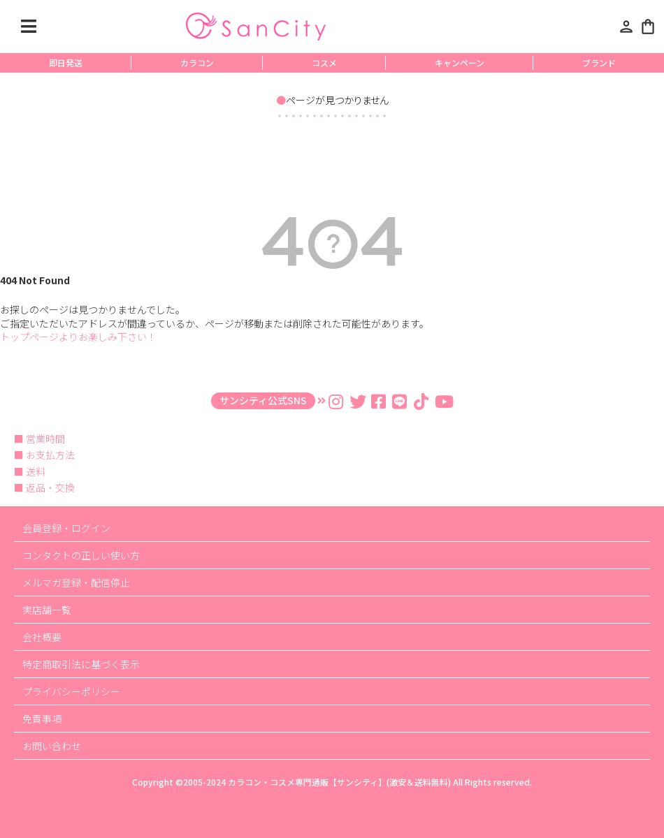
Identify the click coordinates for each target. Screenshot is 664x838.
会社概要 (42, 637)
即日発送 (65, 62)
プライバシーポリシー (71, 691)
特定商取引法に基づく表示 (81, 664)
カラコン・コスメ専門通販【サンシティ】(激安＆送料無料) (339, 782)
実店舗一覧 (46, 610)
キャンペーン (459, 62)
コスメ (324, 62)
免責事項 (42, 719)
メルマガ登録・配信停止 (76, 582)
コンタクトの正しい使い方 (81, 555)
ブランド (599, 62)
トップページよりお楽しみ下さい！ (78, 337)
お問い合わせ (51, 746)
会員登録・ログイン (66, 528)
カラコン (197, 62)
